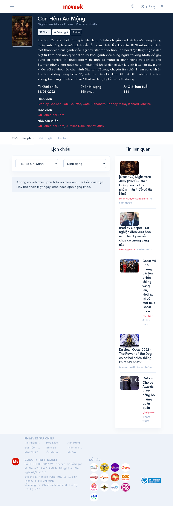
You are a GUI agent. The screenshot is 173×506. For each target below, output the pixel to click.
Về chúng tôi (32, 485)
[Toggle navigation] (12, 6)
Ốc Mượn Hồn (54, 452)
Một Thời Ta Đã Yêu (32, 452)
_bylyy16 (148, 412)
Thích (44, 32)
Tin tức (62, 138)
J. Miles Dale (75, 126)
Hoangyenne (127, 249)
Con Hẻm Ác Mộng (61, 18)
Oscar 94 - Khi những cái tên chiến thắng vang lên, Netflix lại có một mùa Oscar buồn (149, 286)
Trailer (76, 32)
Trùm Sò (51, 447)
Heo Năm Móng (54, 442)
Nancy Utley (95, 126)
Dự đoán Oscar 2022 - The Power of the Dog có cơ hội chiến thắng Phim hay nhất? (135, 355)
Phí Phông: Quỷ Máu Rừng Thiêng (32, 442)
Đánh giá (61, 32)
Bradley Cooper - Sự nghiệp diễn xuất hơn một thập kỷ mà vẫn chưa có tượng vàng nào (135, 236)
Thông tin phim (23, 138)
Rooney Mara (116, 104)
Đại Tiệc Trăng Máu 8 (32, 447)
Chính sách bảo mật (54, 485)
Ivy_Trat (147, 316)
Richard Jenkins (139, 104)
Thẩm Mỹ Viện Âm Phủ (75, 447)
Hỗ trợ (73, 485)
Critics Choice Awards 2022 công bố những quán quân (148, 393)
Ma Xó (71, 452)
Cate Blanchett (94, 104)
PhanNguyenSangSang (134, 198)
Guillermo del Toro (51, 115)
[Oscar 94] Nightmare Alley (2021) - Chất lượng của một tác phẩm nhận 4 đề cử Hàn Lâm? (136, 185)
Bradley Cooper (49, 104)
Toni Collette (71, 104)
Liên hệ (28, 489)
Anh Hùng (73, 442)
